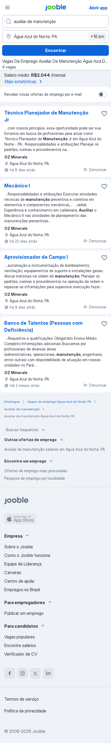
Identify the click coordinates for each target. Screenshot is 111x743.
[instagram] (22, 673)
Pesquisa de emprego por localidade (34, 478)
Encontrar (55, 50)
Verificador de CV (20, 654)
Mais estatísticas (24, 81)
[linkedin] (48, 673)
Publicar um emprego (24, 613)
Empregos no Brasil (22, 589)
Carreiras (12, 572)
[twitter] (35, 673)
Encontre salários (20, 645)
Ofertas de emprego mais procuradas (35, 470)
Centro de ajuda (19, 581)
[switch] (102, 94)
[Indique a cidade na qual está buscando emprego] (55, 36)
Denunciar (94, 169)
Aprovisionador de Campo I (36, 257)
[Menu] (7, 7)
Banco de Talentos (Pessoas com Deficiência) (43, 326)
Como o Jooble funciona (27, 555)
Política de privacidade (25, 711)
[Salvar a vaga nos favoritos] (104, 113)
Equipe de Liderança (22, 564)
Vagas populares (19, 637)
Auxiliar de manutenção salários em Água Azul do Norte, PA (54, 449)
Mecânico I (17, 185)
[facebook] (9, 673)
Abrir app (98, 7)
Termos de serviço (21, 699)
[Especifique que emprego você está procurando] (55, 21)
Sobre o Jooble (18, 546)
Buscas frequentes (26, 430)
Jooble (38, 731)
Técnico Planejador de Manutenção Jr (46, 116)
